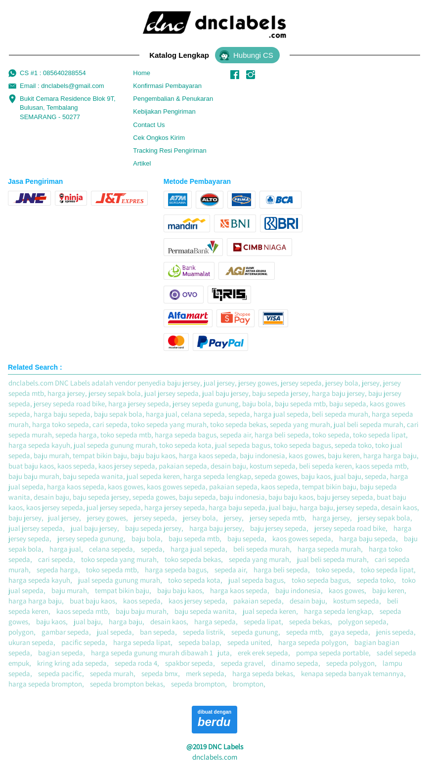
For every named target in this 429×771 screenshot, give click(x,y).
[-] (235, 75)
